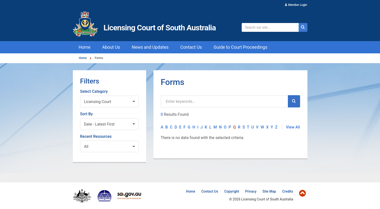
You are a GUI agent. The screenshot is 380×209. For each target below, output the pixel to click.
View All (293, 127)
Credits (287, 191)
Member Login (297, 5)
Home (83, 58)
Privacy (250, 191)
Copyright (231, 191)
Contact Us (209, 191)
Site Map (269, 191)
